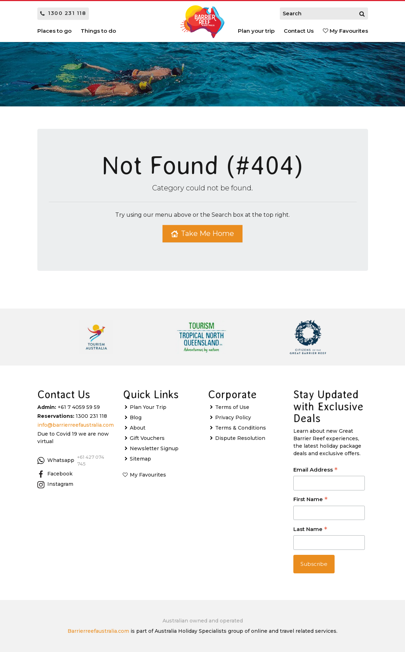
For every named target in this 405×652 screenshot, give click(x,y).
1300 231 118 (63, 13)
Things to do (98, 30)
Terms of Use (232, 407)
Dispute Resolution (240, 438)
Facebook (55, 474)
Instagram (55, 484)
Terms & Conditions (240, 428)
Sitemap (140, 459)
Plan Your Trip (148, 407)
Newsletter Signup (154, 448)
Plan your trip (256, 30)
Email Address (315, 470)
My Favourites (345, 30)
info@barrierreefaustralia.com (75, 425)
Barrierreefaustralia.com (98, 631)
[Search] (362, 13)
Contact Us (299, 30)
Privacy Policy (233, 417)
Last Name (310, 530)
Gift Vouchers (147, 438)
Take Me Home (202, 233)
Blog (136, 417)
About (137, 428)
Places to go (54, 30)
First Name (310, 500)
